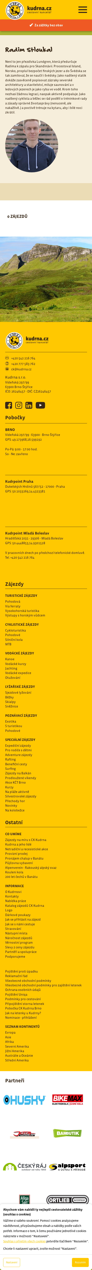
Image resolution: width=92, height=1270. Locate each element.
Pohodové (12, 635)
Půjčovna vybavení (19, 863)
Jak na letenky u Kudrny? (23, 1013)
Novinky (11, 805)
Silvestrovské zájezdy (20, 796)
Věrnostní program (19, 942)
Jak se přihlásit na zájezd (23, 919)
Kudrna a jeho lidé (18, 844)
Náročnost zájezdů (18, 938)
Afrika (9, 1042)
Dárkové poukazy (18, 915)
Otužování (12, 677)
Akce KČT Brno (15, 782)
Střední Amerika (17, 1060)
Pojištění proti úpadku (21, 971)
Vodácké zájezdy (19, 653)
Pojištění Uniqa (16, 994)
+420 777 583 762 (23, 364)
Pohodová (12, 601)
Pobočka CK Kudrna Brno (23, 1008)
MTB (8, 644)
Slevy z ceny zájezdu (19, 947)
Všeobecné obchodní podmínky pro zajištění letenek (43, 985)
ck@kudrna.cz (21, 369)
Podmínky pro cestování (23, 999)
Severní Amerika (17, 1046)
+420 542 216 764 (23, 358)
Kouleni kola (14, 872)
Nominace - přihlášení (21, 1017)
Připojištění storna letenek (24, 1004)
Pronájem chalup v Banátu (24, 858)
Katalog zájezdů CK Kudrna (24, 905)
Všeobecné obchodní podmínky (28, 980)
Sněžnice (11, 706)
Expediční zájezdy (18, 745)
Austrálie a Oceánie (19, 1055)
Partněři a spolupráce (21, 952)
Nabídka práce (15, 901)
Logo (8, 910)
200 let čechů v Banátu (21, 877)
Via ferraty (12, 606)
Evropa (10, 1032)
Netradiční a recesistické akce (26, 849)
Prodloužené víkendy (20, 778)
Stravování (13, 928)
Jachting (11, 668)
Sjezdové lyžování (18, 692)
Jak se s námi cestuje (20, 924)
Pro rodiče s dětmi (18, 750)
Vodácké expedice (18, 673)
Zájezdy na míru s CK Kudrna (25, 840)
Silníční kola (14, 639)
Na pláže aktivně (17, 792)
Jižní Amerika (14, 1051)
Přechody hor (15, 801)
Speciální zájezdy (20, 740)
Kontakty (12, 896)
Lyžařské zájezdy (20, 686)
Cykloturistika (15, 630)
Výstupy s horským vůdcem (25, 615)
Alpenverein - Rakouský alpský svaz (30, 867)
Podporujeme (15, 956)
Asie (8, 1037)
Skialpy (10, 702)
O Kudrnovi (13, 892)
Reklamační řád (16, 976)
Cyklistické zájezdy (22, 624)
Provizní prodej (16, 853)
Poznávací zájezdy (21, 715)
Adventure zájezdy (18, 755)
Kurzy (9, 787)
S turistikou (13, 726)
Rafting (10, 759)
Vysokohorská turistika (22, 611)
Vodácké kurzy (15, 664)
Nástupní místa (16, 933)
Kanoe (9, 659)
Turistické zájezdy (21, 595)
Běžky (9, 697)
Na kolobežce (15, 810)
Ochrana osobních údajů (23, 990)
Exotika (10, 721)
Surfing (10, 768)
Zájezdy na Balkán (18, 773)
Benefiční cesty (16, 764)
